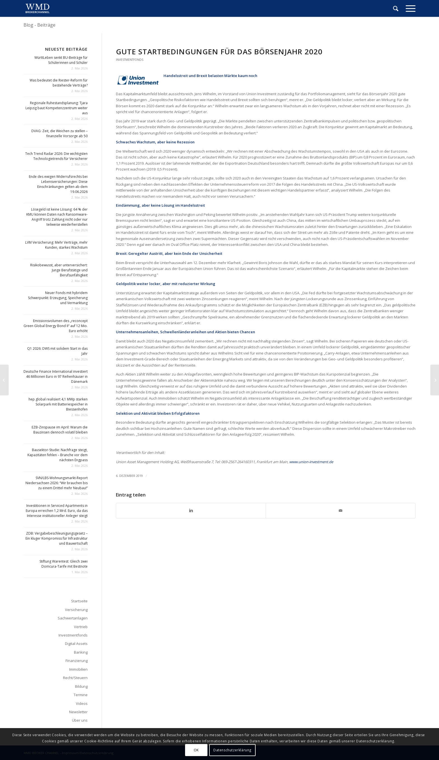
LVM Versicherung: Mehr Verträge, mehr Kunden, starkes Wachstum (56, 245)
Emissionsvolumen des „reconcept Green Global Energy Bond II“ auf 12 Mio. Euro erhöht (56, 325)
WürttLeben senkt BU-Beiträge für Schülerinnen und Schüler (61, 60)
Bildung (81, 686)
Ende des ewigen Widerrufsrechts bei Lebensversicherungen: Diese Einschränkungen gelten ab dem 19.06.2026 (58, 184)
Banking (81, 652)
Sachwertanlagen (73, 618)
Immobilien (78, 669)
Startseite (79, 600)
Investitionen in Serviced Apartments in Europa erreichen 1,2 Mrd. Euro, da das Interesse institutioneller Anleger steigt (57, 510)
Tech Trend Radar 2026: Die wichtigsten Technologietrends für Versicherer (56, 156)
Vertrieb (81, 626)
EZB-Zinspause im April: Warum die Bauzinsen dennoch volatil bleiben (60, 430)
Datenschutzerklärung (232, 750)
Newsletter (78, 711)
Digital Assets (76, 643)
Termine (81, 694)
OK (196, 750)
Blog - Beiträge (39, 25)
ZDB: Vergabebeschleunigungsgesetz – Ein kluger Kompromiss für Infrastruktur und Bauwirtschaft (56, 538)
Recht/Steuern (75, 677)
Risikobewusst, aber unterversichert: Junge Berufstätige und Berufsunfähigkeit (59, 270)
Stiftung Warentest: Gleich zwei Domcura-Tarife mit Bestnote (63, 564)
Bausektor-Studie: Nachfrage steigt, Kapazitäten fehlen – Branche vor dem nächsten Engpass (57, 454)
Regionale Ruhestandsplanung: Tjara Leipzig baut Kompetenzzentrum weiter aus (56, 108)
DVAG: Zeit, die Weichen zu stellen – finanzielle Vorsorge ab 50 (59, 133)
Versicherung (76, 609)
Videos (82, 703)
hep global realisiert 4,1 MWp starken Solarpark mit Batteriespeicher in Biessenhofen (58, 404)
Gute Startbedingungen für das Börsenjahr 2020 (219, 51)
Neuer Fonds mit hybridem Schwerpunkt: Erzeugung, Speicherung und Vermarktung (58, 297)
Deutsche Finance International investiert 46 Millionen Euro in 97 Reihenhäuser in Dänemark (56, 376)
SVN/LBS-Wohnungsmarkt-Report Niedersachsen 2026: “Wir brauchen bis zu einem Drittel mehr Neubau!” (56, 482)
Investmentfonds (129, 60)
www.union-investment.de (311, 461)
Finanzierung (77, 660)
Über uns (80, 720)
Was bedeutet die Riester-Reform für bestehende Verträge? (59, 83)
